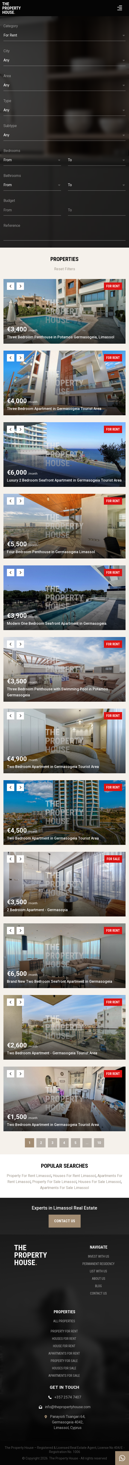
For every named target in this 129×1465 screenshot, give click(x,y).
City (6, 51)
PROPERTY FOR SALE (64, 1361)
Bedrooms (11, 151)
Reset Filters (64, 269)
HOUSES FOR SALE (64, 1368)
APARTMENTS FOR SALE (64, 1375)
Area (7, 76)
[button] (64, 35)
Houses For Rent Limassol (74, 1176)
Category (10, 26)
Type (7, 101)
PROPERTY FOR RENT (64, 1331)
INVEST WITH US (98, 1256)
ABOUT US (98, 1278)
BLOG (98, 1286)
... (87, 1143)
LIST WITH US (98, 1271)
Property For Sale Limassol (54, 1182)
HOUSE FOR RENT (64, 1346)
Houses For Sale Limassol (99, 1182)
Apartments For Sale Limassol (64, 1188)
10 (99, 1143)
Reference (11, 225)
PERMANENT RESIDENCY (98, 1264)
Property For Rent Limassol (29, 1176)
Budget (9, 200)
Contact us (64, 1221)
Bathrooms (12, 175)
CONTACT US (98, 1293)
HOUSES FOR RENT (64, 1339)
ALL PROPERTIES (64, 1321)
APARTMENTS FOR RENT (64, 1353)
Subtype (10, 126)
